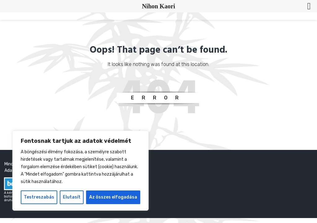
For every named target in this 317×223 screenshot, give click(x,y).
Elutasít (71, 197)
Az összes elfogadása (113, 197)
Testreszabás (39, 197)
